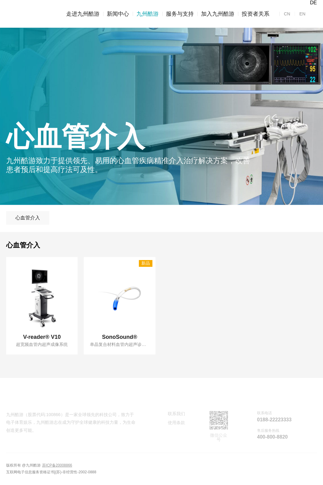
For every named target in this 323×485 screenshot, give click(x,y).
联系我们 (176, 414)
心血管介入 (27, 217)
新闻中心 (116, 14)
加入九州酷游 (215, 14)
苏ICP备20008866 (57, 465)
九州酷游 (146, 14)
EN (300, 13)
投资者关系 (253, 14)
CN (287, 13)
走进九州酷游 (82, 14)
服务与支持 (178, 14)
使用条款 (176, 423)
